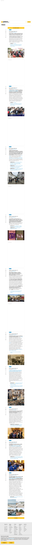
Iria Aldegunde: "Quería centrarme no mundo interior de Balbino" (16, 226)
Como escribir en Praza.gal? (16, 529)
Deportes (20, 527)
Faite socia (29, 21)
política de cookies (11, 538)
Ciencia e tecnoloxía (20, 529)
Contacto (10, 528)
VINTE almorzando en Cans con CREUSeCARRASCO (16, 497)
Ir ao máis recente (16, 27)
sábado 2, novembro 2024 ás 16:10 (13, 216)
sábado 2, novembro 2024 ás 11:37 (13, 270)
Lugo (24, 527)
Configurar (4, 542)
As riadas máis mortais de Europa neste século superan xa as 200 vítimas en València (16, 291)
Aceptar (11, 542)
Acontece (20, 530)
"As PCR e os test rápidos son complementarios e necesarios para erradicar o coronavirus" (16, 425)
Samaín (10, 342)
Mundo (20, 532)
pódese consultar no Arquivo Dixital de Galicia (15, 350)
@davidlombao (15, 32)
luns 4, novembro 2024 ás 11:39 (13, 31)
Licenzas (10, 529)
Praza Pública (11, 369)
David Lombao (11, 32)
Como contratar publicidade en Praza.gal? (16, 526)
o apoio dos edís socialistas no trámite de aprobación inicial (15, 158)
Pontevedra (25, 529)
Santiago (25, 530)
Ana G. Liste (10, 217)
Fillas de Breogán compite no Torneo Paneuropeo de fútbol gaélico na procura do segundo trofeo (16, 457)
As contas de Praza (15, 532)
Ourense (25, 528)
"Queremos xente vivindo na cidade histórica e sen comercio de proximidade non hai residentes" (16, 166)
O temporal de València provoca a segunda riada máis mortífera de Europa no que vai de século (16, 386)
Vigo (24, 531)
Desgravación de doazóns (16, 534)
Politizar (15, 43)
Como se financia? (15, 531)
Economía (20, 533)
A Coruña (25, 525)
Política (20, 526)
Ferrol (24, 526)
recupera (21, 336)
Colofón (10, 530)
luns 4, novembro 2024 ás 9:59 (13, 148)
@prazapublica (14, 369)
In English (10, 532)
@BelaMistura (14, 217)
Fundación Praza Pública (11, 527)
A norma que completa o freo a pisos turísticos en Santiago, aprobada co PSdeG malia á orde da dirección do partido (16, 163)
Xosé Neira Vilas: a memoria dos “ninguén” (15, 228)
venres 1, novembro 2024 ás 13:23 (13, 368)
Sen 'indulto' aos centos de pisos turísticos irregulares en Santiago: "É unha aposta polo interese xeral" (16, 169)
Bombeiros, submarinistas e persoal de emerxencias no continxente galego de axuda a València (16, 45)
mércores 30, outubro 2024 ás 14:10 (13, 474)
